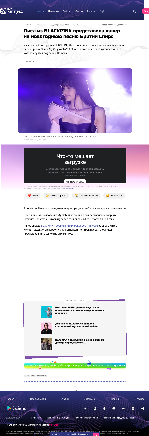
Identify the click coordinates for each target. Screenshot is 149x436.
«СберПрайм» (69, 189)
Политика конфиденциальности (119, 418)
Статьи (65, 399)
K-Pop (27, 376)
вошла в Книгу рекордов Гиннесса (77, 225)
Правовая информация (57, 418)
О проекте (36, 418)
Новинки (115, 399)
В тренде (139, 399)
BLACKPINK (48, 225)
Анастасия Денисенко (117, 25)
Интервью (89, 399)
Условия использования (86, 418)
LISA (33, 376)
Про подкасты (38, 399)
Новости (28, 25)
